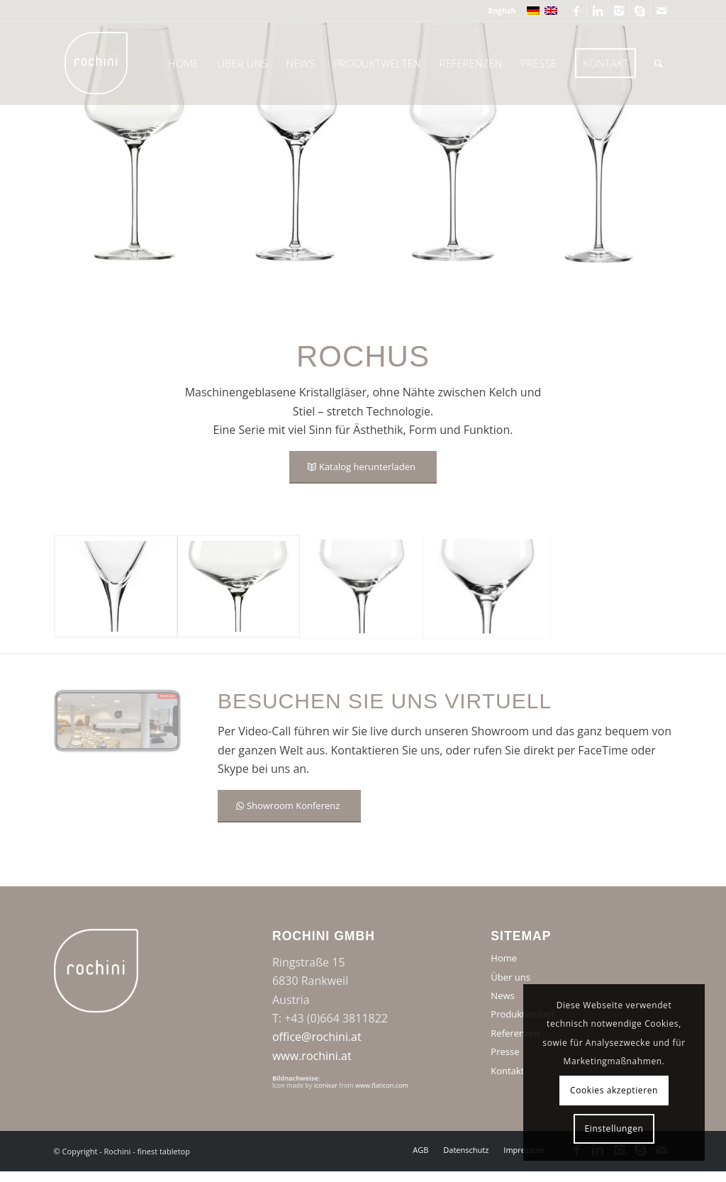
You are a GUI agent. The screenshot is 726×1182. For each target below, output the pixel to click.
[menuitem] (498, 10)
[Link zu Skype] (640, 10)
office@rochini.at (317, 1036)
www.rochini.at (312, 1056)
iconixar (325, 1085)
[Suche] (658, 63)
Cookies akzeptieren (614, 1090)
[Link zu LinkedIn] (597, 10)
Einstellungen (614, 1128)
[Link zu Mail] (661, 10)
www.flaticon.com (381, 1085)
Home (504, 958)
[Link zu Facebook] (576, 10)
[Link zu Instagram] (618, 10)
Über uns (510, 977)
